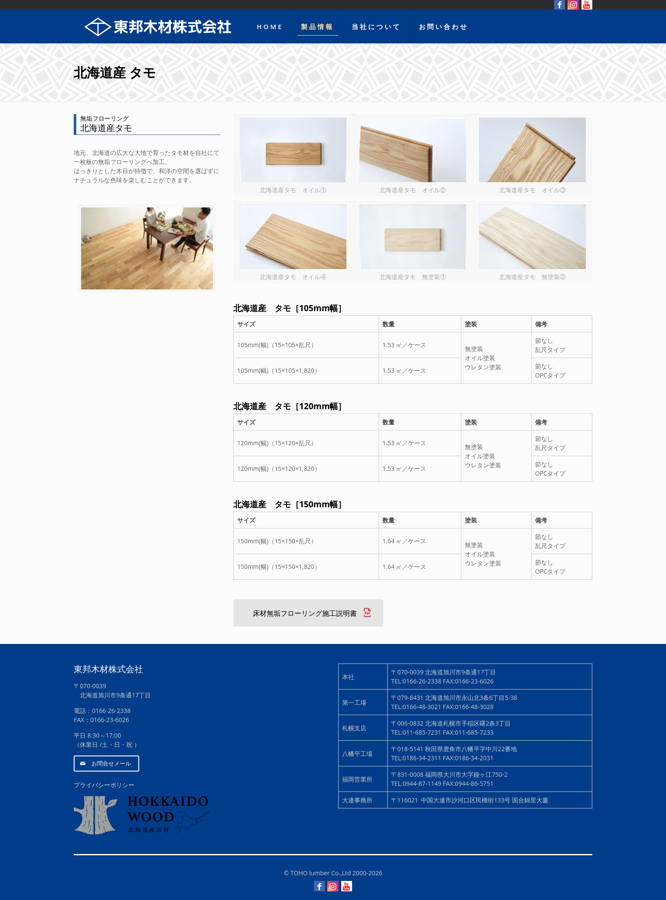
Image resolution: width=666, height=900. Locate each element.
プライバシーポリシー (104, 785)
